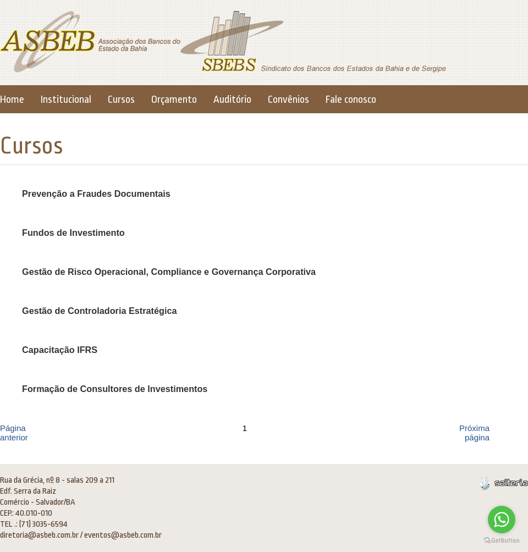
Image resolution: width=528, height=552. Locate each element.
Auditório (232, 99)
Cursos (121, 99)
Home (12, 99)
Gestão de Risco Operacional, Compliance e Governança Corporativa (169, 272)
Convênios (288, 99)
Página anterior (14, 432)
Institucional (66, 99)
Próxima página (474, 432)
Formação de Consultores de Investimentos (114, 389)
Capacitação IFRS (59, 350)
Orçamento (174, 99)
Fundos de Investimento (73, 233)
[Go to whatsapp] (501, 519)
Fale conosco (351, 99)
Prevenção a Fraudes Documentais (96, 193)
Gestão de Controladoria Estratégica (99, 311)
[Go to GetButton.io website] (501, 540)
